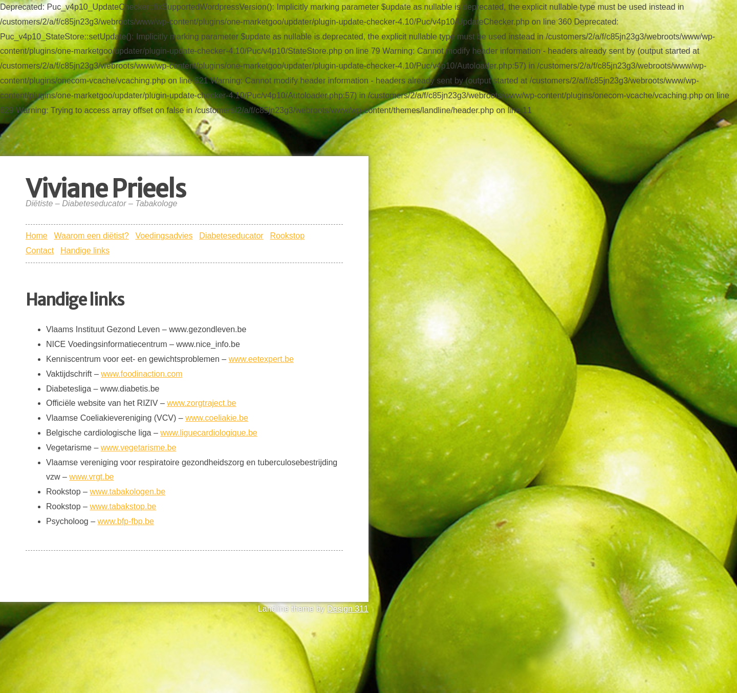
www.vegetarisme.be (139, 447)
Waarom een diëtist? (91, 235)
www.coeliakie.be (216, 418)
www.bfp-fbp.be (126, 521)
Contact (40, 250)
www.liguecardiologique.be (208, 432)
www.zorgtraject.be (201, 403)
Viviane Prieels (106, 189)
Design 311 (347, 608)
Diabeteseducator (231, 235)
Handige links (85, 250)
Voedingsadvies (163, 235)
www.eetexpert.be (261, 359)
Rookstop (287, 235)
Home (37, 235)
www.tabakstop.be (123, 506)
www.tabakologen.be (127, 491)
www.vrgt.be (91, 476)
